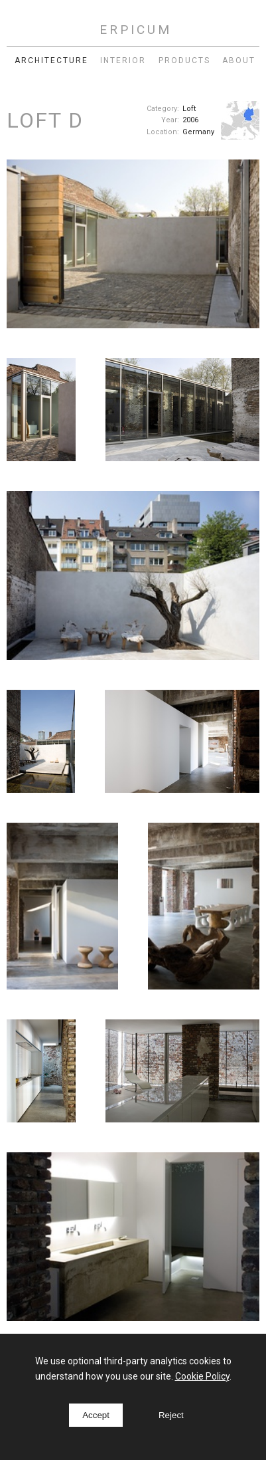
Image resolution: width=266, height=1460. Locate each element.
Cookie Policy (202, 1376)
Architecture (51, 60)
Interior (123, 60)
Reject (171, 1415)
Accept (95, 1415)
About (238, 60)
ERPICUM (136, 29)
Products (184, 60)
